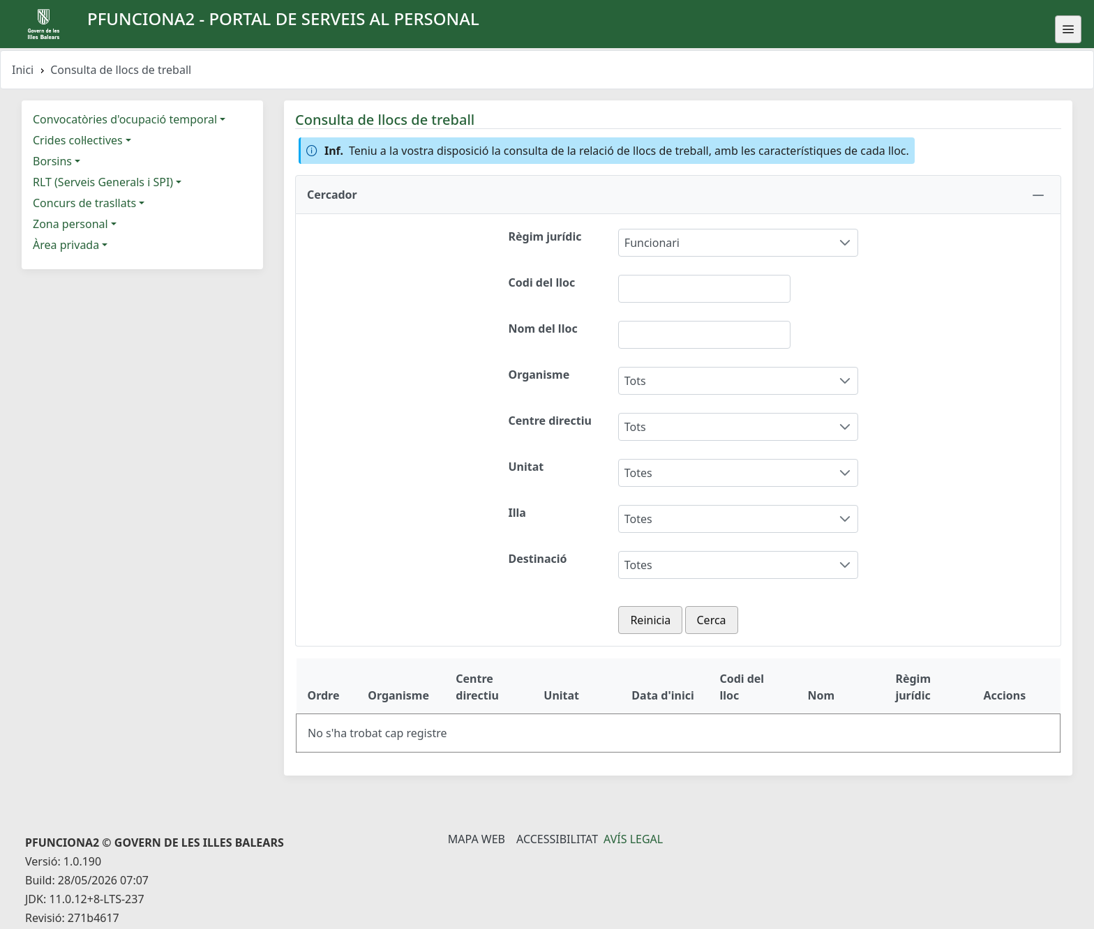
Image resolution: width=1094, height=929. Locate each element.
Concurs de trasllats (84, 203)
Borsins (52, 161)
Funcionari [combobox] (652, 242)
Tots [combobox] (635, 380)
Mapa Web (476, 839)
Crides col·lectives (78, 140)
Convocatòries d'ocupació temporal (125, 119)
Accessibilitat (557, 839)
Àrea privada (66, 244)
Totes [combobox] (638, 473)
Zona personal (70, 224)
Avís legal (633, 839)
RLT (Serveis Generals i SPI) (103, 182)
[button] (678, 194)
